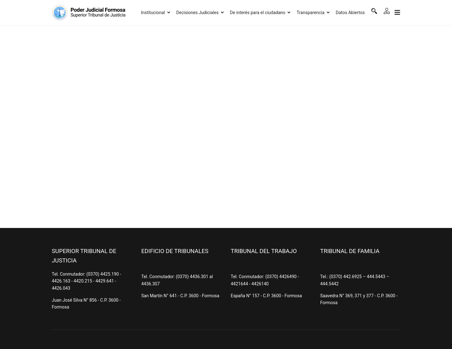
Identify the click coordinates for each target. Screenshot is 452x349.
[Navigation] (397, 12)
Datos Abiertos (350, 12)
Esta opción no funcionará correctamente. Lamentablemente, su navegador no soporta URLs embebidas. (226, 125)
